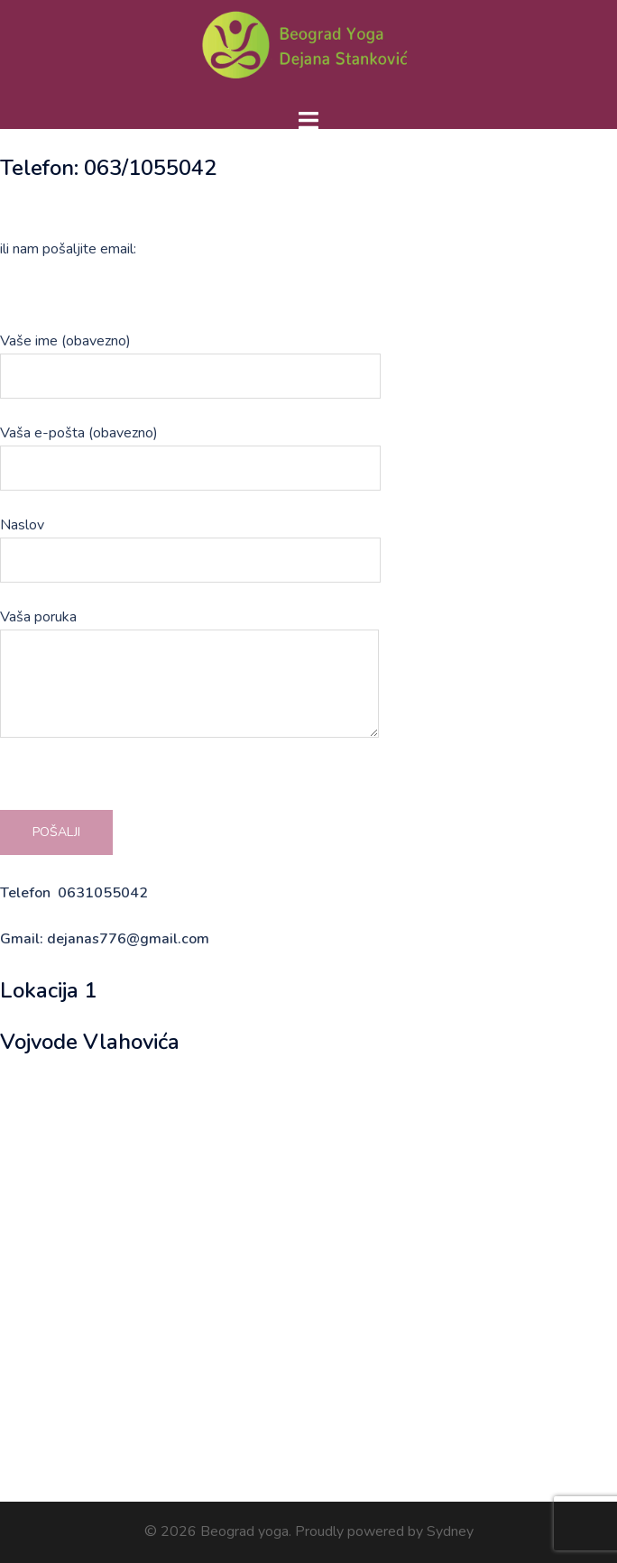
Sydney (450, 1531)
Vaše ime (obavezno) (190, 358)
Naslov (190, 542)
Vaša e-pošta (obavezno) (190, 450)
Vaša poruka (189, 675)
